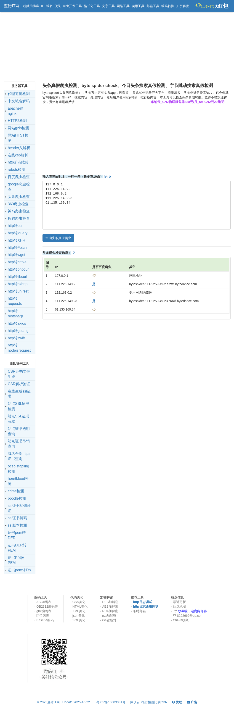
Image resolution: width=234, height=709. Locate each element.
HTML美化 (80, 606)
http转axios (17, 323)
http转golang (18, 331)
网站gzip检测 (18, 128)
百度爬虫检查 (19, 177)
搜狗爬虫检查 (19, 218)
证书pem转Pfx (19, 570)
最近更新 (179, 602)
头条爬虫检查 (19, 197)
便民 (58, 6)
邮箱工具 (152, 6)
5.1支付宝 (213, 5)
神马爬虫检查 (19, 211)
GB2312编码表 (47, 606)
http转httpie (17, 262)
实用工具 (138, 6)
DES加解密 (110, 602)
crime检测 (16, 491)
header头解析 (19, 148)
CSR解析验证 (19, 384)
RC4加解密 (110, 611)
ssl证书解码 (17, 518)
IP (42, 6)
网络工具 (123, 6)
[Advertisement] (117, 47)
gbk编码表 (43, 611)
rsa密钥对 (109, 620)
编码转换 (167, 6)
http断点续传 (18, 162)
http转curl (15, 226)
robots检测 (16, 169)
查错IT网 (12, 6)
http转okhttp (17, 284)
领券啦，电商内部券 (192, 611)
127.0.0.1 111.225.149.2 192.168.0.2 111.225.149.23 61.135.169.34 (137, 205)
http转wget (16, 255)
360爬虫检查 (18, 204)
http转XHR (16, 240)
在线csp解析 (18, 155)
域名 (49, 6)
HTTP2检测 (17, 121)
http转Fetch (17, 248)
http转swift (16, 338)
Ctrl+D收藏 (181, 620)
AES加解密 (110, 606)
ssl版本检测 (17, 525)
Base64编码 (44, 620)
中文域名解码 (19, 101)
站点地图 (179, 606)
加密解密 (182, 6)
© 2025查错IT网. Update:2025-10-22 (64, 702)
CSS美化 (78, 602)
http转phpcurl (18, 269)
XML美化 (78, 611)
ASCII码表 (43, 602)
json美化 (78, 615)
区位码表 (42, 615)
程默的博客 (31, 6)
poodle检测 (17, 498)
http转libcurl (17, 277)
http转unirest (18, 291)
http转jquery (17, 233)
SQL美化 (78, 620)
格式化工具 (92, 6)
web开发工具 (72, 6)
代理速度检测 (19, 94)
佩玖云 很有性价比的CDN (149, 702)
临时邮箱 (139, 611)
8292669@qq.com (188, 615)
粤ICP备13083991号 (110, 702)
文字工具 (108, 6)
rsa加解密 (109, 615)
